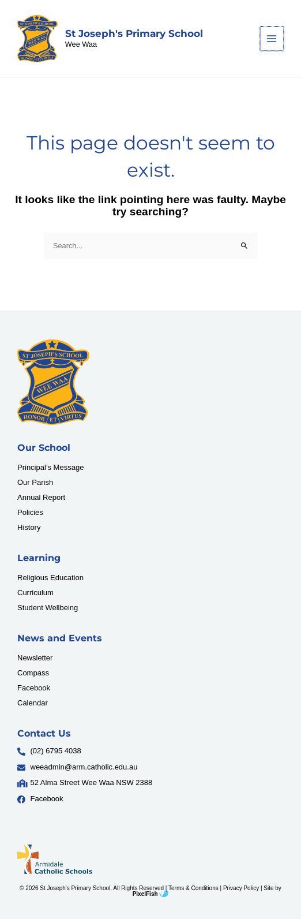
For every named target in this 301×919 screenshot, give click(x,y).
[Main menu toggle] (272, 38)
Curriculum (35, 592)
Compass (33, 672)
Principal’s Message (50, 467)
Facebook (33, 687)
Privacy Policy (241, 888)
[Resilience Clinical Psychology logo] (53, 382)
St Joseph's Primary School (134, 33)
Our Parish (35, 482)
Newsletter (34, 657)
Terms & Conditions (193, 888)
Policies (30, 512)
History (28, 527)
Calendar (32, 702)
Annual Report (41, 497)
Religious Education (50, 577)
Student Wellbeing (47, 607)
